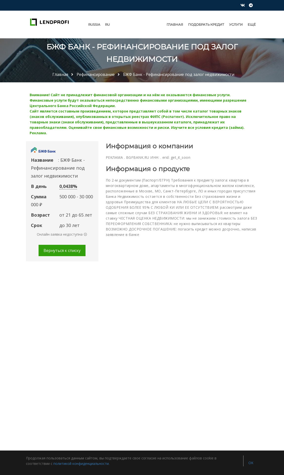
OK (250, 462)
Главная (175, 24)
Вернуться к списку (62, 250)
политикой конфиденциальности (81, 463)
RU (107, 24)
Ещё (252, 24)
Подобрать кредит (206, 24)
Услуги (236, 24)
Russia (94, 24)
